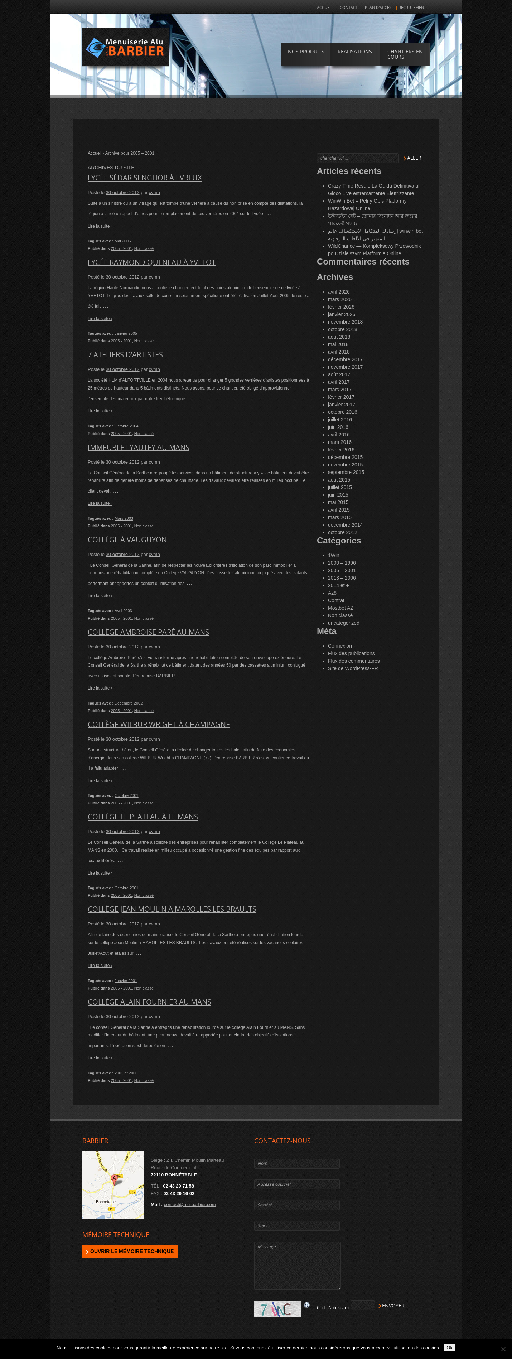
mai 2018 (338, 344)
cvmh (154, 192)
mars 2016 (340, 442)
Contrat (336, 600)
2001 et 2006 (126, 1073)
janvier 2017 (341, 404)
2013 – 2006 (342, 578)
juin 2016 (338, 427)
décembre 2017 (345, 359)
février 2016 (341, 450)
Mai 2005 (123, 241)
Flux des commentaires (354, 661)
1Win (333, 555)
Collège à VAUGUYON (127, 540)
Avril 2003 (123, 611)
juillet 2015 (340, 487)
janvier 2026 (341, 314)
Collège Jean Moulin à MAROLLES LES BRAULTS (172, 909)
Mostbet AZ (340, 608)
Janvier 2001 (126, 980)
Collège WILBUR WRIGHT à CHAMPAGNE (159, 724)
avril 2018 (339, 352)
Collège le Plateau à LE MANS (143, 817)
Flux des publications (351, 653)
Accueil (325, 7)
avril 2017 (339, 382)
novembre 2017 (345, 367)
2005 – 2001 (342, 570)
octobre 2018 (342, 329)
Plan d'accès (378, 7)
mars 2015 (340, 517)
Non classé (144, 248)
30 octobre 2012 (123, 192)
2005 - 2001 (121, 248)
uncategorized (343, 623)
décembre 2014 (345, 525)
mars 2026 (340, 299)
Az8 (332, 593)
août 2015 (339, 480)
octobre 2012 (342, 532)
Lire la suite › (100, 226)
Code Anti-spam (333, 1307)
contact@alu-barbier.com (190, 1204)
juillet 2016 (340, 419)
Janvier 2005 (126, 333)
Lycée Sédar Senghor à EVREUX (145, 178)
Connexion (340, 646)
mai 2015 (338, 502)
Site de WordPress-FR (353, 668)
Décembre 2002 (129, 703)
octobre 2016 (342, 412)
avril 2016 (339, 434)
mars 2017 (340, 389)
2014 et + (338, 585)
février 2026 (341, 307)
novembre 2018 (345, 322)
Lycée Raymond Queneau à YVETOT (152, 262)
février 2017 (341, 397)
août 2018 (339, 337)
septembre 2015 (346, 472)
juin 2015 (338, 495)
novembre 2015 (345, 465)
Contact (349, 7)
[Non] (503, 1349)
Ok (449, 1347)
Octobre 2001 (127, 795)
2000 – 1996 (342, 563)
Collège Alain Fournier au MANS (149, 1002)
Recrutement (412, 7)
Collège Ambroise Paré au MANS (148, 632)
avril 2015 (339, 510)
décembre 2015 (345, 457)
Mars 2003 (124, 518)
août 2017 (339, 374)
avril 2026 (339, 292)
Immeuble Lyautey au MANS (138, 447)
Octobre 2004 (127, 426)
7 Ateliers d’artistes (125, 354)
